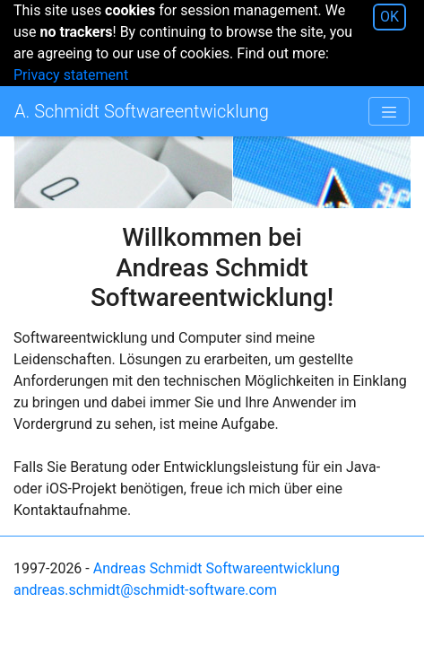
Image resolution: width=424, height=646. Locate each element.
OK (389, 16)
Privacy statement (70, 74)
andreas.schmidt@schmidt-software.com (145, 589)
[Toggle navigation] (389, 111)
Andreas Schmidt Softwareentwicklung (216, 568)
